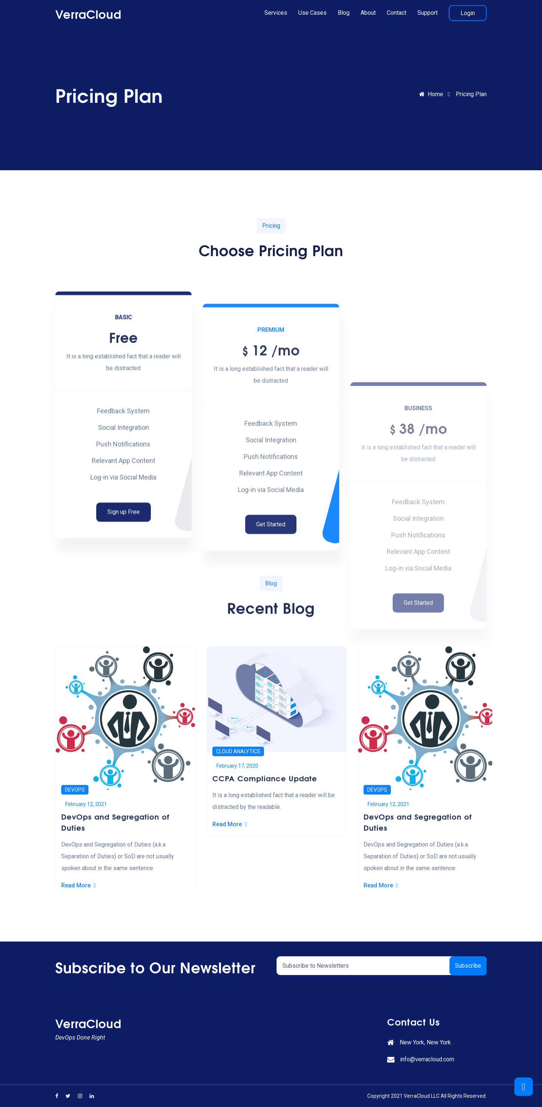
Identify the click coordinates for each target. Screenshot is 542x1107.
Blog (344, 12)
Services (275, 12)
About (368, 12)
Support (427, 12)
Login (468, 13)
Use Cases (312, 12)
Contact (396, 12)
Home (431, 94)
